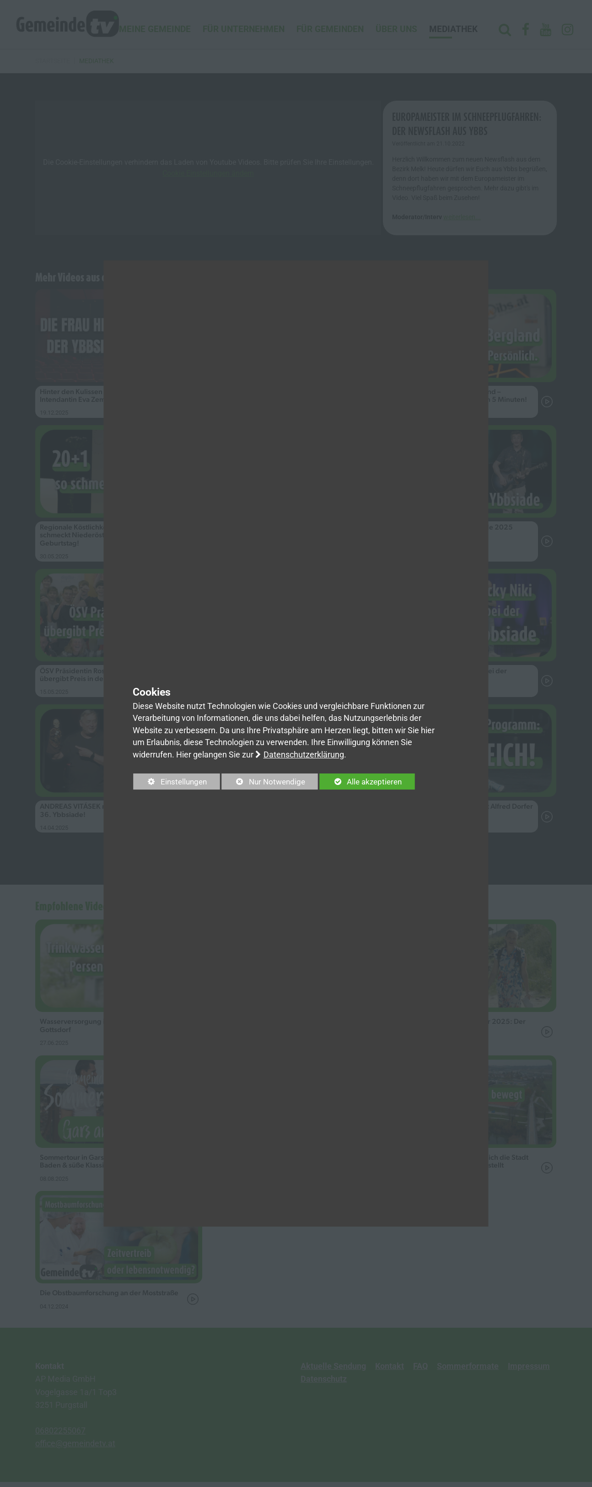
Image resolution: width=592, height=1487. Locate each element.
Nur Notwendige (268, 783)
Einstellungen (172, 783)
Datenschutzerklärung (304, 754)
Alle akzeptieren (369, 781)
